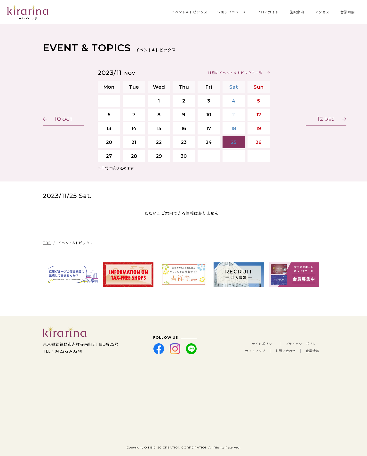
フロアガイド (268, 11)
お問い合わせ (279, 351)
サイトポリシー (252, 344)
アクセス (322, 11)
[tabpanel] (73, 274)
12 (301, 118)
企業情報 (311, 351)
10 (66, 118)
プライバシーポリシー (298, 344)
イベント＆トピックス (189, 11)
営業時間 (347, 11)
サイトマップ (243, 351)
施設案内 (297, 11)
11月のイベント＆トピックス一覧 (234, 72)
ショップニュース (231, 11)
